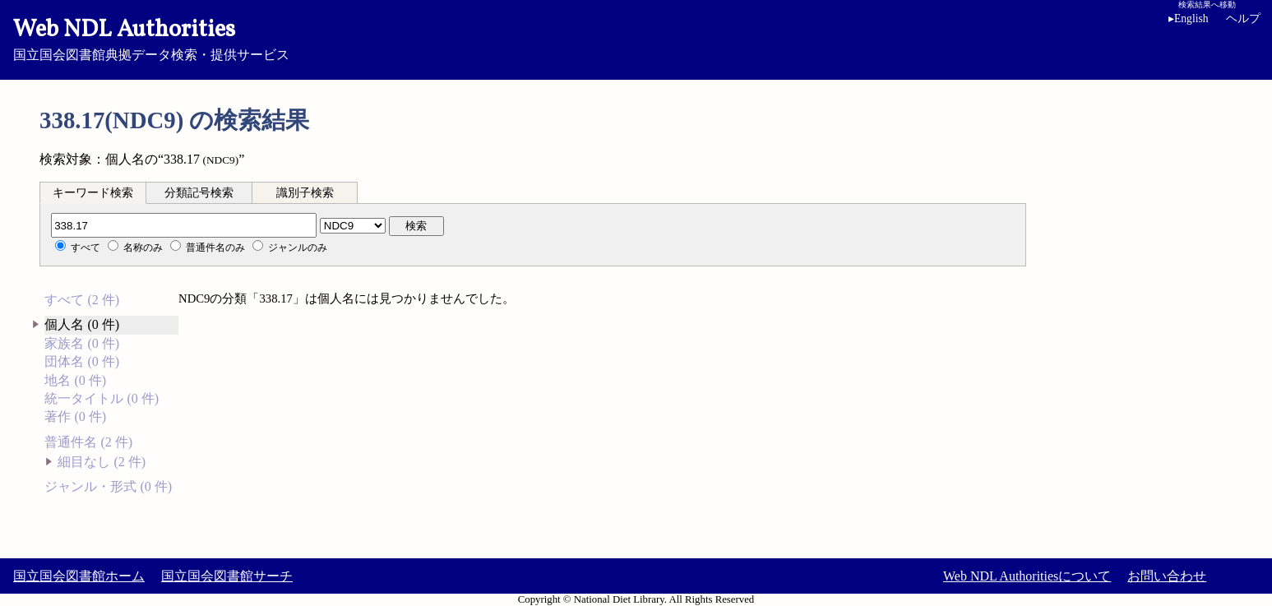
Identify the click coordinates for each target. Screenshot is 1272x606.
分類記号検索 (199, 193)
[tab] (92, 192)
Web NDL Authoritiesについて (1027, 576)
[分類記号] (184, 225)
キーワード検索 (93, 193)
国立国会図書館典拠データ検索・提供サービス (636, 38)
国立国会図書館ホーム (79, 576)
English (1188, 18)
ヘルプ (1243, 18)
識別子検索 (305, 193)
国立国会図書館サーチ (227, 576)
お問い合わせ (1166, 576)
